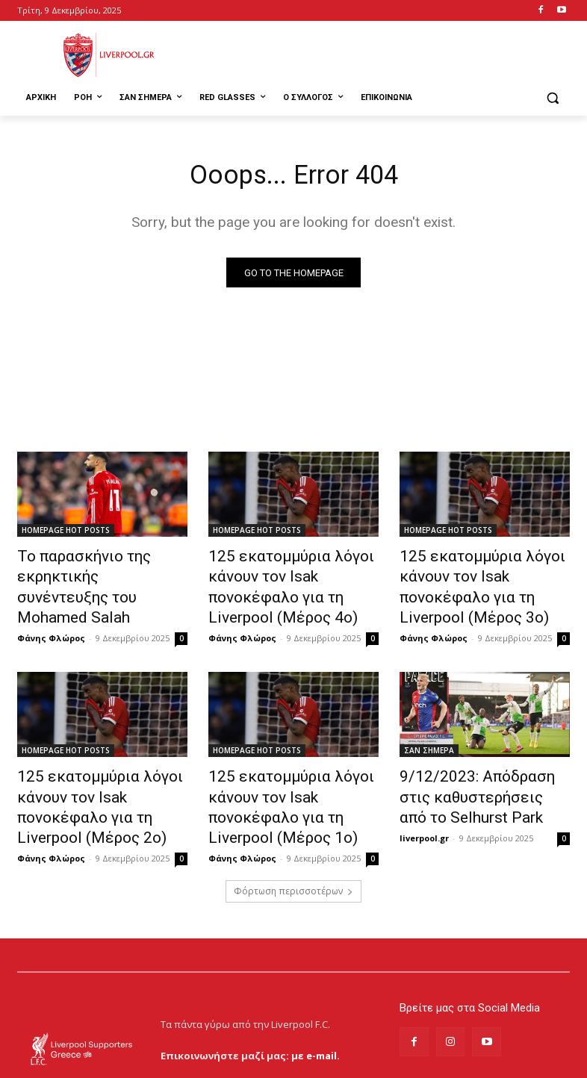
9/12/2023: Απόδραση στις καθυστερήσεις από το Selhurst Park (479, 763)
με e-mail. (315, 995)
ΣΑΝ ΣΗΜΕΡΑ (429, 722)
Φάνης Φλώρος (51, 609)
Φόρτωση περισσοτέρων (293, 831)
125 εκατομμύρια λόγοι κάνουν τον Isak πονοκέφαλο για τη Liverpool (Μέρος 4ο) (291, 575)
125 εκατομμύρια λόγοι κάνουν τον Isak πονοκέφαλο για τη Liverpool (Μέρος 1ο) (291, 763)
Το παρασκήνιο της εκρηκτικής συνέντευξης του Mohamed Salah (100, 575)
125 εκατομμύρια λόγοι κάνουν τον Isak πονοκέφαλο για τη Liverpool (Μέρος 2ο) (100, 763)
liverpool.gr (424, 798)
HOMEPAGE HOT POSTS (66, 534)
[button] (552, 98)
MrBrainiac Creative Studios (145, 1063)
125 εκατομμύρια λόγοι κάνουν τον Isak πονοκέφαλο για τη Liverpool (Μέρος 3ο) (482, 575)
